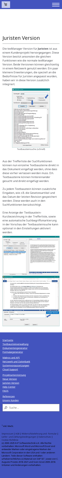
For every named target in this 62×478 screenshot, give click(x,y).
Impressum (7, 433)
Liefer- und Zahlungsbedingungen (19, 436)
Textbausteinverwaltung (15, 344)
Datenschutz (45, 436)
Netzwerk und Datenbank (16, 361)
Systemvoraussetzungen (15, 365)
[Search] (31, 407)
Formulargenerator (12, 352)
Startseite (7, 340)
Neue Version (9, 379)
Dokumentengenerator (14, 348)
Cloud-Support (10, 369)
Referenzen (8, 396)
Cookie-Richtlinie (10, 439)
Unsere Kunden (10, 400)
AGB (17, 433)
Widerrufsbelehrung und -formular (39, 433)
